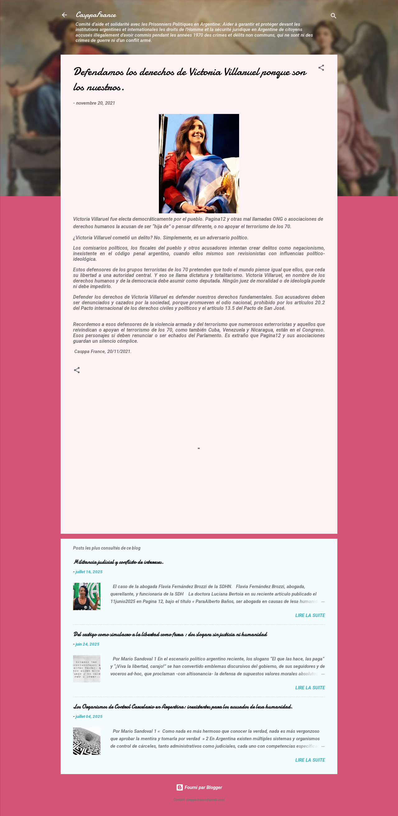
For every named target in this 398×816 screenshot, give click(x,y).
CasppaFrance (96, 15)
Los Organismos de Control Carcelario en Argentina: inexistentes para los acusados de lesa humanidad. (183, 707)
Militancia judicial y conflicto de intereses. (118, 562)
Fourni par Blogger (199, 787)
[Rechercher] (333, 16)
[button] (321, 69)
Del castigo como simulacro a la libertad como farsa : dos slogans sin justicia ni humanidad (169, 634)
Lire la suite (310, 615)
